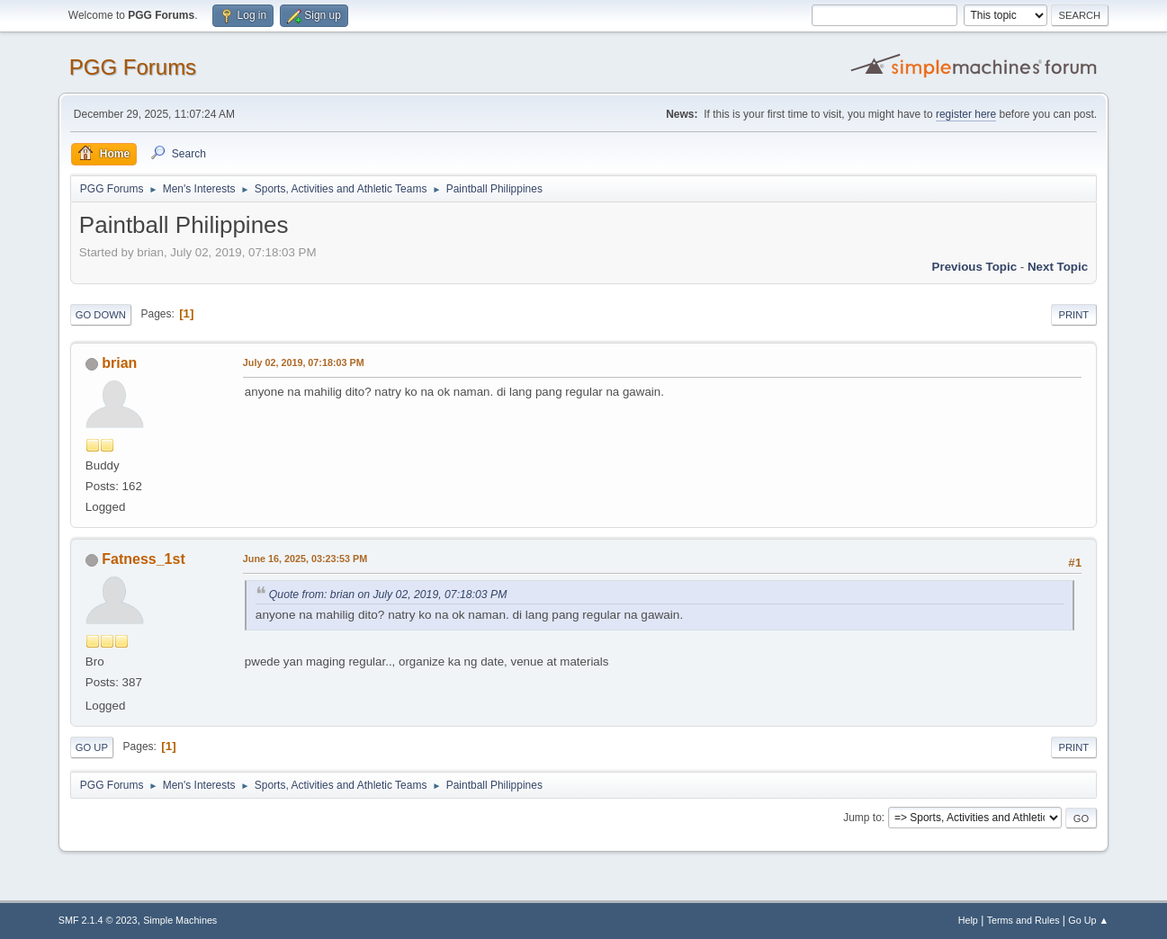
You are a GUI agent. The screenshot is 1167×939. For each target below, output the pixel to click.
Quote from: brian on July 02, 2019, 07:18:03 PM (388, 594)
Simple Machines (180, 920)
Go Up (92, 747)
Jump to (862, 817)
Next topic (1058, 266)
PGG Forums (132, 67)
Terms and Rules (1023, 920)
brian (119, 363)
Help (968, 920)
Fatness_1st (143, 559)
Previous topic (975, 266)
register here (966, 114)
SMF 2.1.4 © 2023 (98, 920)
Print (1074, 314)
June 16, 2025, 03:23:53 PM (305, 558)
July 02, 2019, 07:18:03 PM (303, 362)
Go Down (101, 314)
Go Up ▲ (1088, 920)
